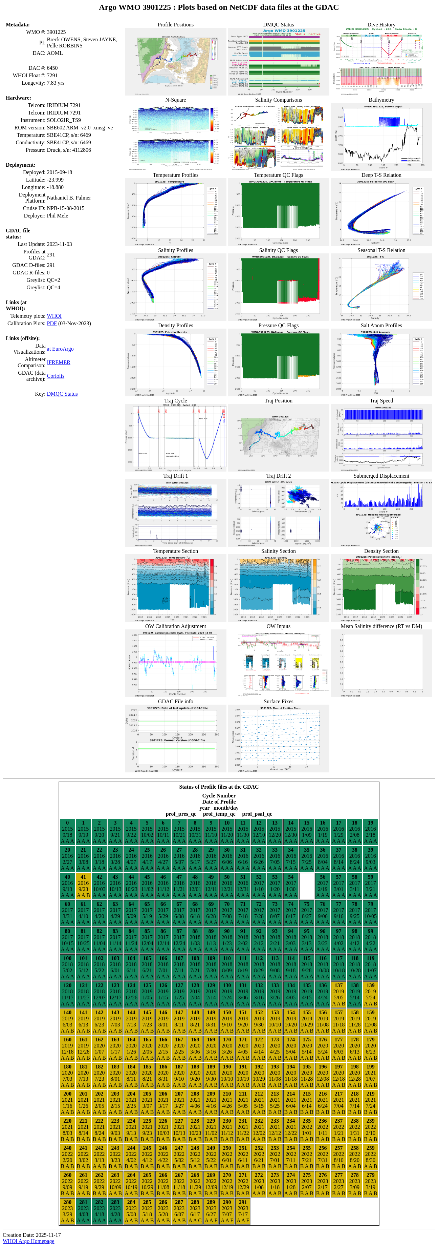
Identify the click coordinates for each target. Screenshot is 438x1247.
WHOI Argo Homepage (28, 1241)
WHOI (54, 316)
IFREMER (58, 362)
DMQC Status (62, 394)
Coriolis (56, 376)
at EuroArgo (60, 349)
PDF (52, 323)
